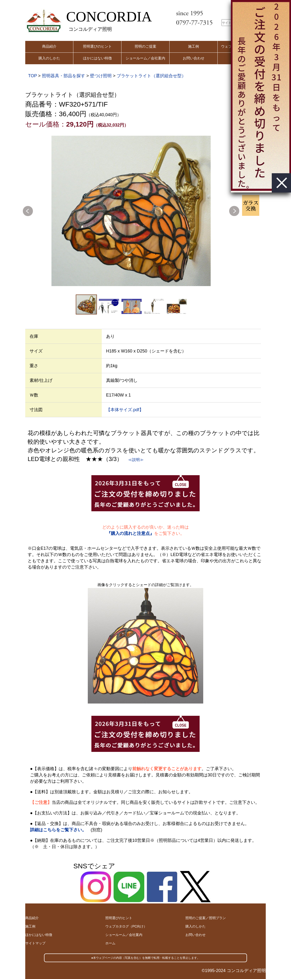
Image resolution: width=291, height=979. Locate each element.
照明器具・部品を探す (63, 75)
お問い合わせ (193, 58)
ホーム (110, 943)
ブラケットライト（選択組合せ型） (151, 75)
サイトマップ (35, 943)
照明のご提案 (145, 46)
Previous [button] (28, 211)
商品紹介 (49, 46)
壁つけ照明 (101, 75)
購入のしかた (49, 58)
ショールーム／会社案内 (145, 58)
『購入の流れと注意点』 (130, 533)
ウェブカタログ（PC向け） (126, 926)
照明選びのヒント (97, 46)
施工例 (193, 46)
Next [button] (234, 211)
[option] (131, 211)
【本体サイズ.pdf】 (125, 409)
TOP (32, 75)
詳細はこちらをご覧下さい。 (58, 829)
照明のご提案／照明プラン (205, 918)
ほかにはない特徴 (97, 58)
